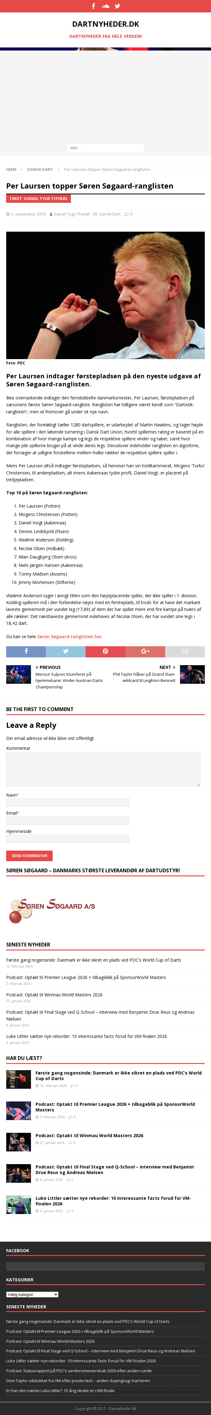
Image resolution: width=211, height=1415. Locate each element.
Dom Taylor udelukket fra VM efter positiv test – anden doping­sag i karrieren (78, 1380)
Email (11, 813)
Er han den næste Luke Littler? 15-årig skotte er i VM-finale (60, 1390)
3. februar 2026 (52, 1117)
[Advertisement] (105, 94)
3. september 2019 (28, 214)
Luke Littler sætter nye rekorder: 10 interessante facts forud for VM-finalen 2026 (86, 1036)
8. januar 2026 (51, 1179)
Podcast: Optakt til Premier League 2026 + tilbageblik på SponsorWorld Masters (86, 977)
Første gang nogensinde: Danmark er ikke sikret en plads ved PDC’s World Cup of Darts (93, 960)
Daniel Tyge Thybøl (72, 214)
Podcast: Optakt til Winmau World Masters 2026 (54, 995)
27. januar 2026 (52, 1142)
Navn (11, 795)
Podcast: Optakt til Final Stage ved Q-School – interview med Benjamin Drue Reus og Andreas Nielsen (115, 1169)
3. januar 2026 (51, 1210)
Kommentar (18, 748)
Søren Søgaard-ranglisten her (69, 636)
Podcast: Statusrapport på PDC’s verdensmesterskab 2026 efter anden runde (79, 1370)
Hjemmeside (19, 831)
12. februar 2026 (53, 1085)
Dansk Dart (110, 214)
